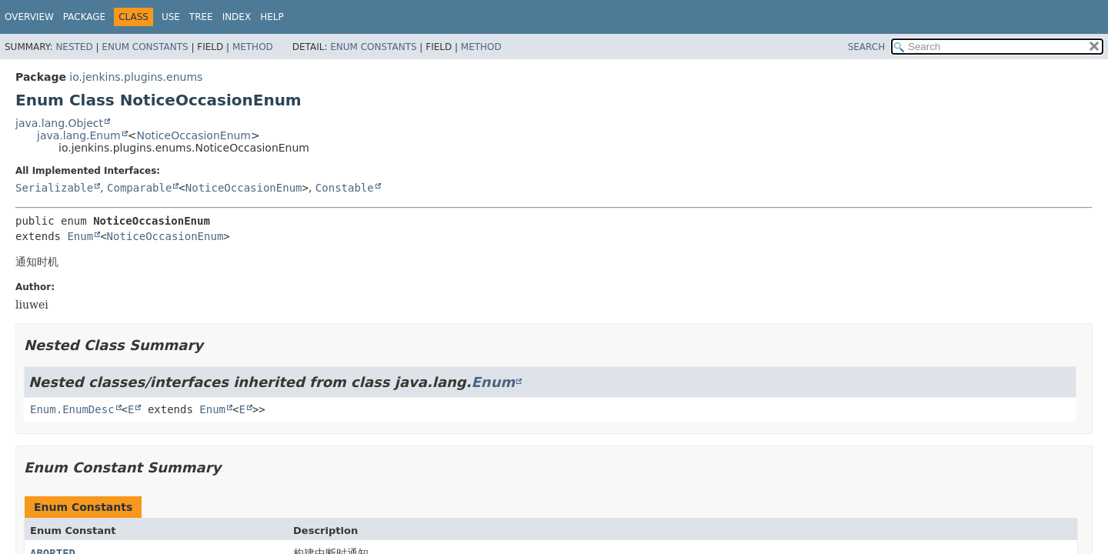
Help (272, 17)
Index (237, 17)
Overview (29, 17)
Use (171, 17)
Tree (201, 17)
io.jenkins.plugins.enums (135, 77)
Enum (80, 236)
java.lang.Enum (79, 135)
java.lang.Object (59, 123)
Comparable (139, 188)
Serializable (54, 188)
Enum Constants (145, 47)
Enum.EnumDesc (72, 409)
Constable (344, 188)
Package (84, 17)
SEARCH (867, 47)
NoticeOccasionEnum (193, 135)
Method (252, 47)
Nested (73, 47)
